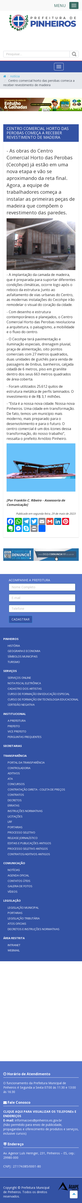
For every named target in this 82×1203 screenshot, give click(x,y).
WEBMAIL (14, 950)
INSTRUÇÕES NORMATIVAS (25, 811)
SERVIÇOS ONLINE (19, 678)
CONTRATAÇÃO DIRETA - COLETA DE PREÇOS (36, 789)
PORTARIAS (15, 827)
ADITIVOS (14, 773)
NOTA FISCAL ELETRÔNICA (24, 683)
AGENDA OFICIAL (18, 875)
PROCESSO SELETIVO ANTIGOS (28, 849)
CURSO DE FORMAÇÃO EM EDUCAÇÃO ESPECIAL (39, 694)
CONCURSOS (16, 784)
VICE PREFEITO (17, 731)
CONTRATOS (16, 795)
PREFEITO (14, 726)
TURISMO (14, 662)
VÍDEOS (12, 892)
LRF (10, 822)
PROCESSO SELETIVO (21, 832)
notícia (15, 76)
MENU (60, 5)
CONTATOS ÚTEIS (19, 881)
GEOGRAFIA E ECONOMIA (24, 651)
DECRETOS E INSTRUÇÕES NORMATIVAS (33, 929)
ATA (10, 779)
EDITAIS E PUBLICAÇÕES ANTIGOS (29, 843)
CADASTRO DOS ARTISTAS (25, 689)
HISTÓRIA (14, 646)
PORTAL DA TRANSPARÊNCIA (26, 762)
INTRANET (14, 945)
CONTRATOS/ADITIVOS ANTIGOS (29, 854)
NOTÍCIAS (14, 870)
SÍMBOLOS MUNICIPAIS (23, 656)
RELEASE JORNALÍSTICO (23, 838)
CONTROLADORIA (19, 768)
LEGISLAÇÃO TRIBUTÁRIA (24, 918)
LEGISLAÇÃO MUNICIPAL (23, 908)
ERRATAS (13, 805)
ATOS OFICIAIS (17, 924)
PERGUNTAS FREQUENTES (25, 737)
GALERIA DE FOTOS (20, 886)
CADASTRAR (21, 619)
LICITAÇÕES (15, 816)
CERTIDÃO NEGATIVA (21, 705)
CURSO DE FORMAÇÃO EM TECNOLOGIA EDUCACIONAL (43, 699)
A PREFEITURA (17, 721)
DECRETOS (15, 800)
